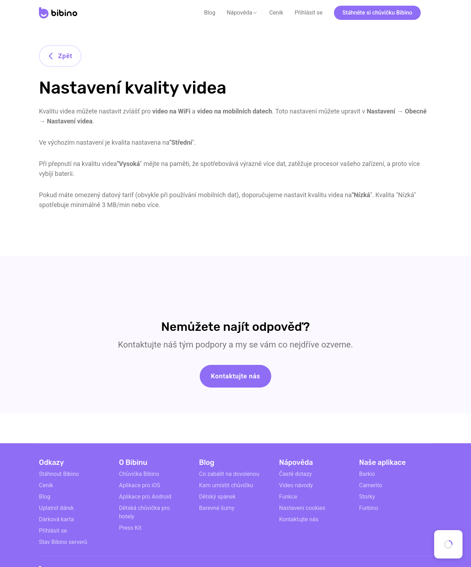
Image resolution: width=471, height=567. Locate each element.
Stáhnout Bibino (59, 474)
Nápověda (239, 12)
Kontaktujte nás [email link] (298, 519)
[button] (242, 13)
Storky (367, 496)
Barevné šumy (216, 508)
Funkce (288, 496)
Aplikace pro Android (145, 496)
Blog (209, 12)
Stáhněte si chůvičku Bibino (377, 12)
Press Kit (130, 527)
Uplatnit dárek (56, 508)
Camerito (370, 485)
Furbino (368, 508)
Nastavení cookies (302, 508)
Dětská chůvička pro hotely (144, 512)
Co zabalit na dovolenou (229, 474)
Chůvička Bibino (139, 474)
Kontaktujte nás (235, 376)
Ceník (276, 12)
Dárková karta (56, 519)
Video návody (296, 485)
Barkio (367, 474)
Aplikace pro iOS (139, 485)
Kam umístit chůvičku (226, 485)
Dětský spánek (217, 496)
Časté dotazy (295, 474)
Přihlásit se (309, 12)
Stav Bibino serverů (63, 542)
